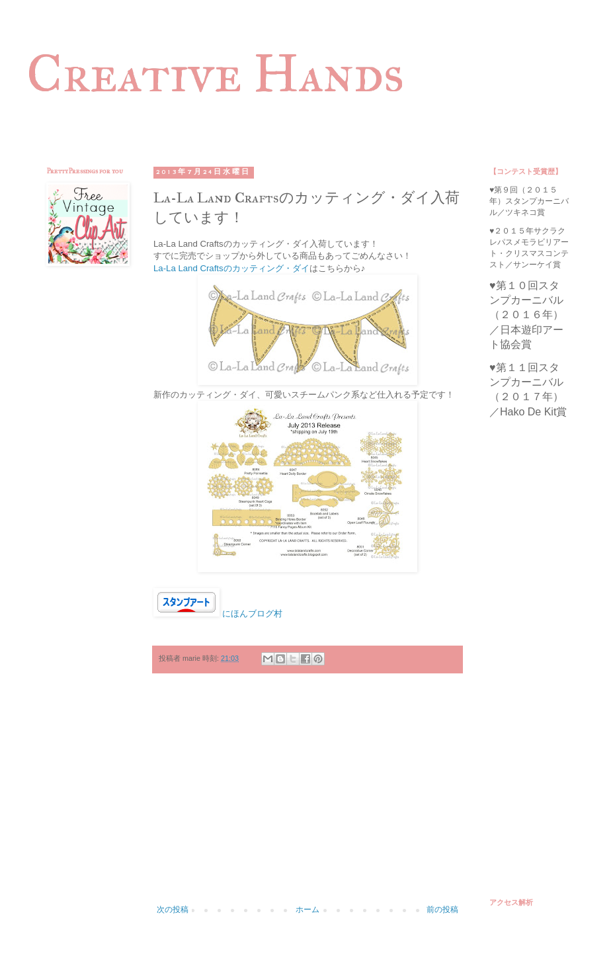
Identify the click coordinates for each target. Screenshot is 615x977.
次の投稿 (172, 909)
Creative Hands (215, 73)
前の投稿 (442, 909)
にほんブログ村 (252, 613)
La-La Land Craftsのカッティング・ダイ (231, 268)
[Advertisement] (307, 795)
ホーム (307, 909)
